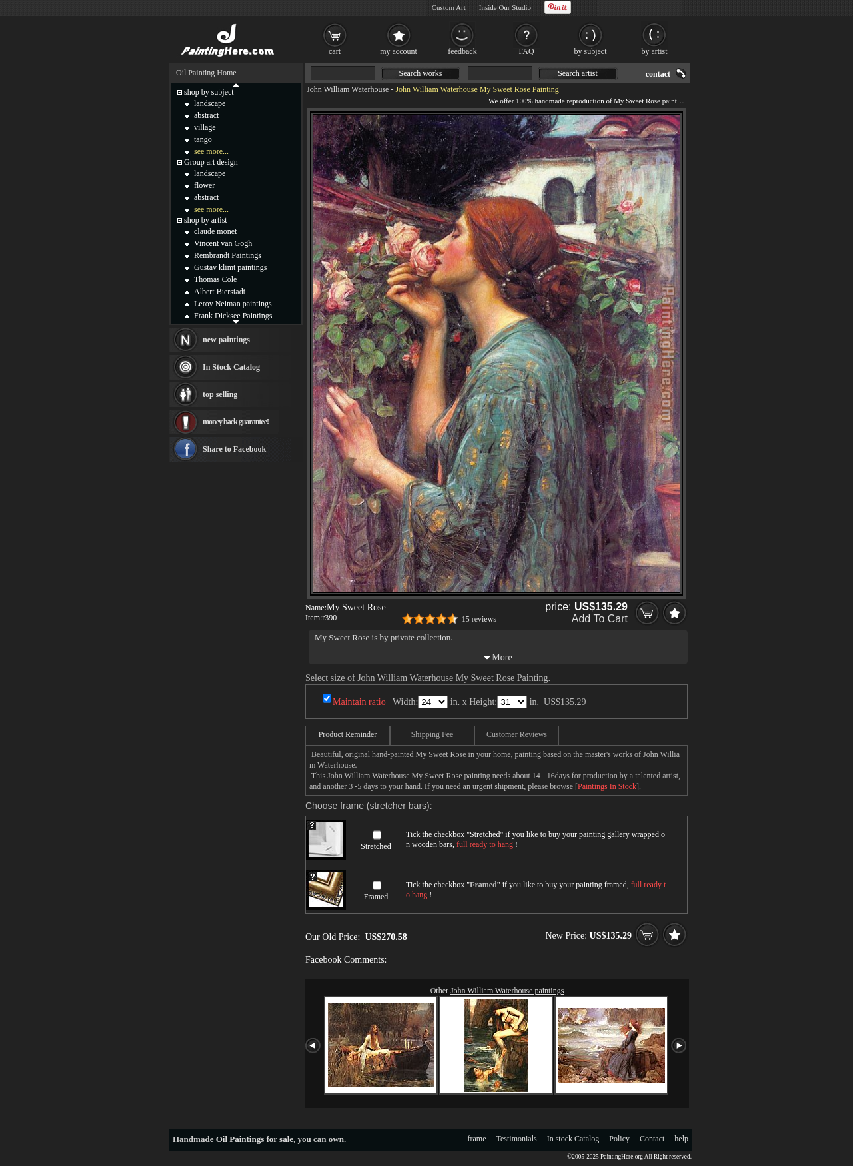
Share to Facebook (234, 449)
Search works (420, 73)
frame (477, 1138)
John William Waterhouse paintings (507, 990)
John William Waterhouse (348, 89)
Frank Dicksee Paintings (233, 315)
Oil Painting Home (206, 72)
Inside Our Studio (505, 7)
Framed (376, 896)
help (681, 1138)
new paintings (226, 339)
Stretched (376, 846)
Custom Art (449, 7)
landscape (209, 103)
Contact (652, 1138)
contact (658, 74)
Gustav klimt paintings (230, 267)
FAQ (526, 51)
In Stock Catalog (231, 367)
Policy (619, 1138)
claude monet (215, 231)
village (205, 127)
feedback (462, 51)
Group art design (211, 162)
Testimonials (516, 1138)
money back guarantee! (236, 421)
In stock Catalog (573, 1138)
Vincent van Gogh (223, 243)
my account (398, 51)
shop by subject (209, 92)
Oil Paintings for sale (254, 1139)
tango (203, 139)
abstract (206, 115)
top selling (220, 394)
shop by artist (205, 220)
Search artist (578, 73)
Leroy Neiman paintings (233, 303)
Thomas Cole (215, 279)
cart (335, 51)
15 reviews (479, 619)
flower (204, 185)
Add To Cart (600, 618)
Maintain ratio (359, 702)
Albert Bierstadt (219, 291)
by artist (655, 51)
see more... (211, 151)
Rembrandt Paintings (227, 255)
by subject (590, 51)
